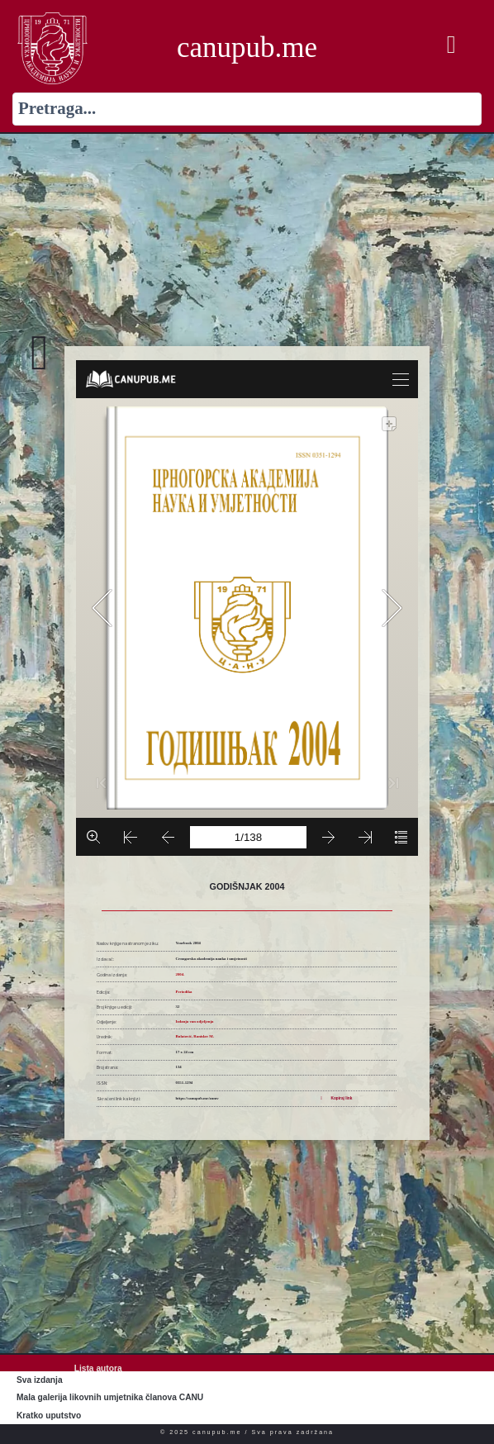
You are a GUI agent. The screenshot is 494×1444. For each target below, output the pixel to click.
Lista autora (98, 1368)
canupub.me (247, 47)
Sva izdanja (40, 1380)
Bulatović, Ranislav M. (195, 1036)
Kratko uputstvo (49, 1415)
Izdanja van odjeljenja (195, 1021)
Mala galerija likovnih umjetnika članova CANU (110, 1397)
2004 (180, 974)
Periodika (184, 992)
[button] (451, 45)
